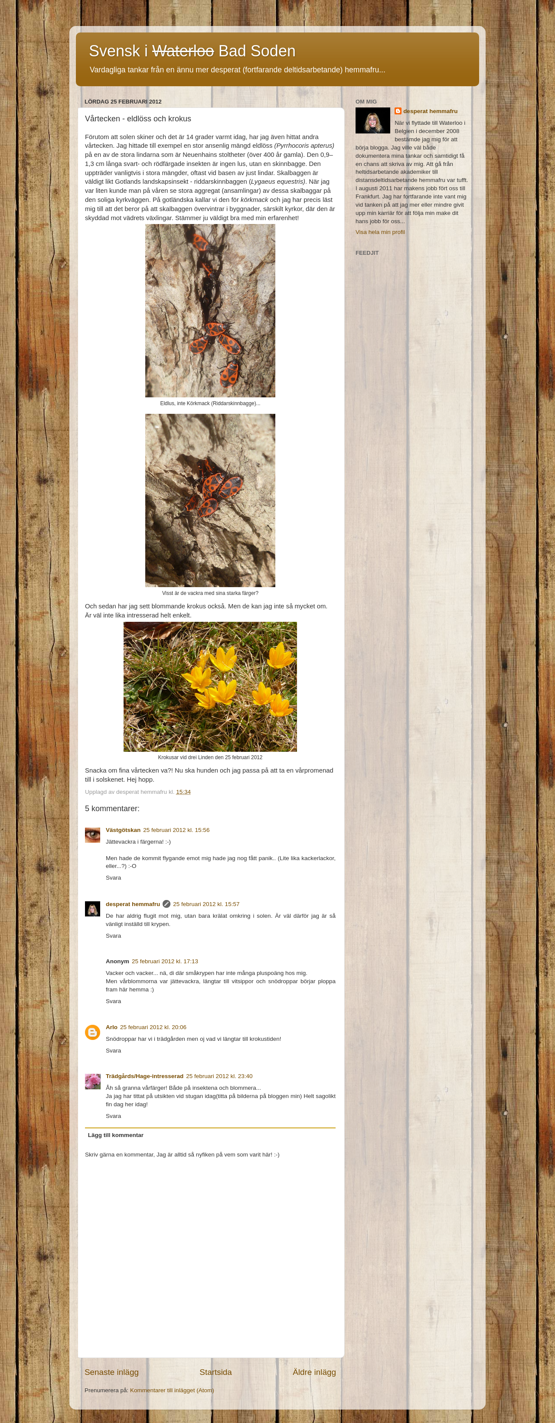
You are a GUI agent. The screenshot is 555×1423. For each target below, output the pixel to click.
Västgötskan (123, 830)
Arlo (112, 1027)
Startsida (215, 1372)
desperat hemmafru (133, 904)
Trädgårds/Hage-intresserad (144, 1076)
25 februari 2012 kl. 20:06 (153, 1027)
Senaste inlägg (112, 1372)
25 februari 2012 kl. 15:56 (176, 830)
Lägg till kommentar (116, 1135)
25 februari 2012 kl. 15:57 (206, 904)
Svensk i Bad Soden (192, 51)
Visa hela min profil (380, 232)
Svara (113, 877)
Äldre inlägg (314, 1372)
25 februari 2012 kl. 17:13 (165, 961)
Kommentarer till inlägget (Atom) (172, 1390)
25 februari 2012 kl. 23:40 (219, 1076)
